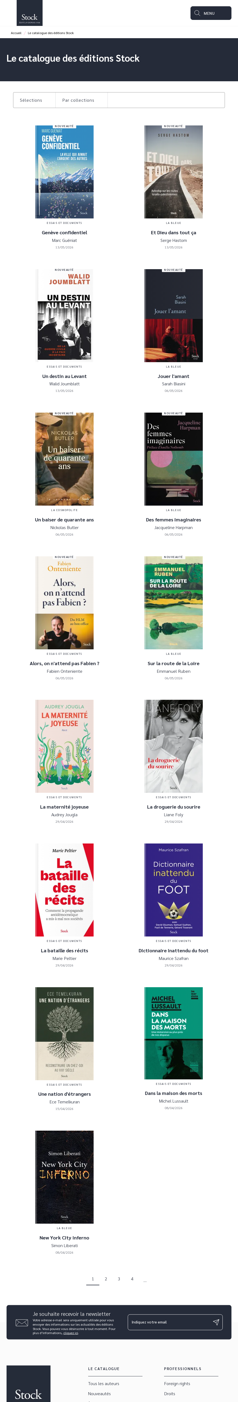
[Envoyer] (216, 1322)
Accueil (16, 33)
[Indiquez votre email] (168, 1322)
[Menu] (211, 13)
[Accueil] (29, 13)
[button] (34, 100)
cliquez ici (70, 1333)
